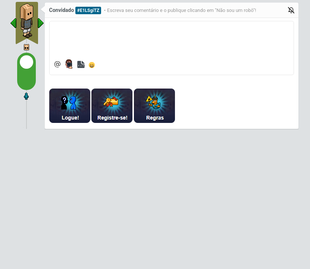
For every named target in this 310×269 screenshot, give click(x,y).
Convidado (61, 10)
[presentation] (235, 105)
